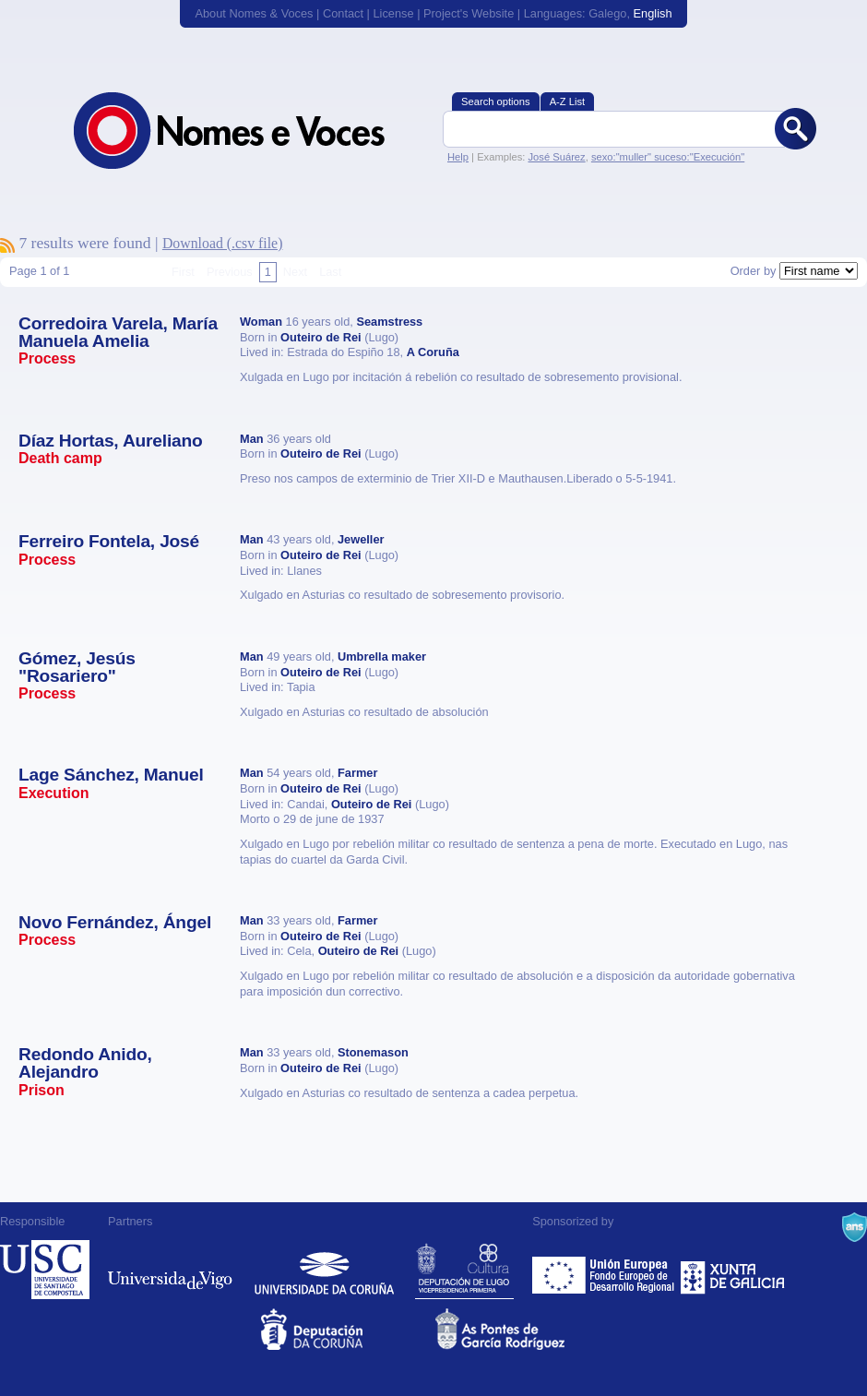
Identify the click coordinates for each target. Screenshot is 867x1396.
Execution (53, 793)
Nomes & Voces (249, 130)
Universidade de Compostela (44, 1269)
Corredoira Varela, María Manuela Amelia (118, 332)
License (393, 13)
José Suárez (556, 156)
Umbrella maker (382, 656)
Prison (41, 1090)
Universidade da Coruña (324, 1269)
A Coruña (433, 352)
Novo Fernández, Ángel (114, 922)
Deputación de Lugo (464, 1269)
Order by (753, 271)
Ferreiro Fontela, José (108, 541)
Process (47, 358)
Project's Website (468, 13)
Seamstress (389, 321)
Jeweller (361, 539)
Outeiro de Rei (320, 337)
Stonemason (373, 1052)
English (653, 13)
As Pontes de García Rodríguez (520, 1329)
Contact (343, 13)
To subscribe (7, 245)
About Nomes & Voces (254, 13)
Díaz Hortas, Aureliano (110, 440)
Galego (607, 13)
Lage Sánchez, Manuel (111, 774)
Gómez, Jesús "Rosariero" (77, 667)
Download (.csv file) (222, 243)
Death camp (60, 458)
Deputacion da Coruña (346, 1329)
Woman (261, 321)
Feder (604, 1269)
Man (252, 439)
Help (458, 156)
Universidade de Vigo (170, 1269)
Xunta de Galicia (733, 1269)
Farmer (357, 773)
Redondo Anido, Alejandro (85, 1062)
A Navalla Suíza (854, 1227)
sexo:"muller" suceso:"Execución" (667, 156)
